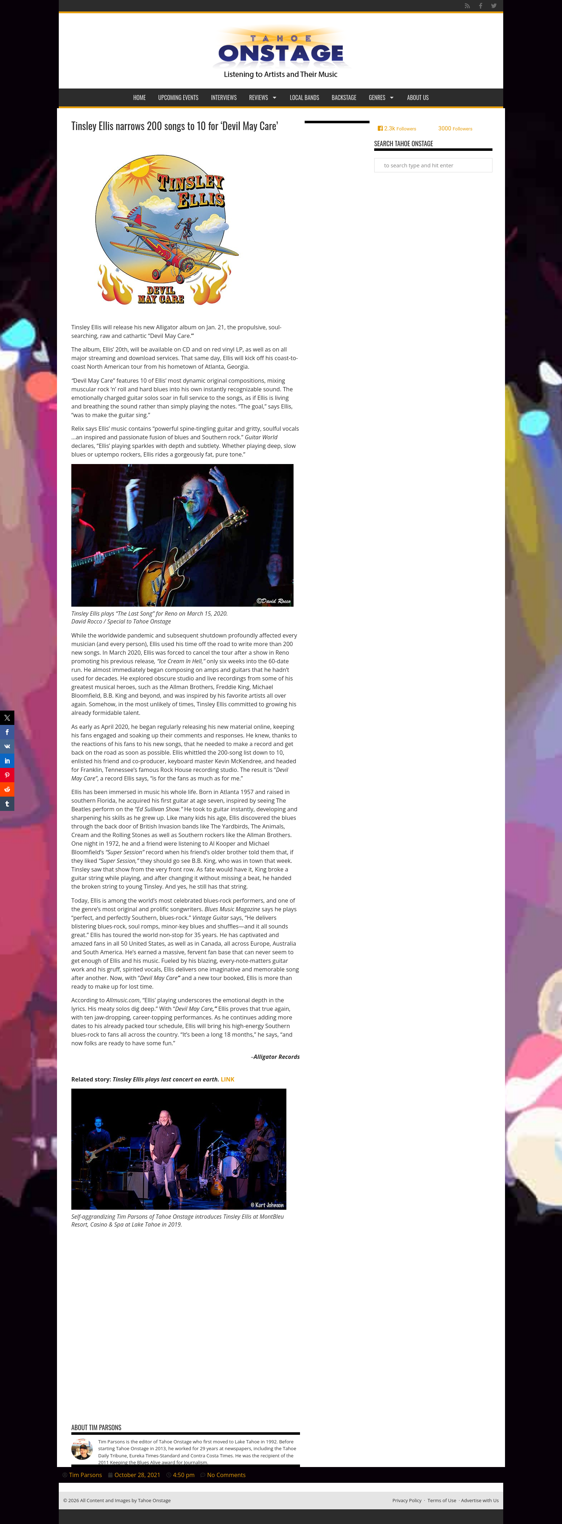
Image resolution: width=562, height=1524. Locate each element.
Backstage (344, 97)
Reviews (263, 97)
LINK (227, 1079)
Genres (382, 97)
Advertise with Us (480, 1500)
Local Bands (304, 97)
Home (139, 97)
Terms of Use (442, 1500)
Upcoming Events (178, 97)
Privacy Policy (407, 1500)
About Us (418, 97)
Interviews (224, 97)
